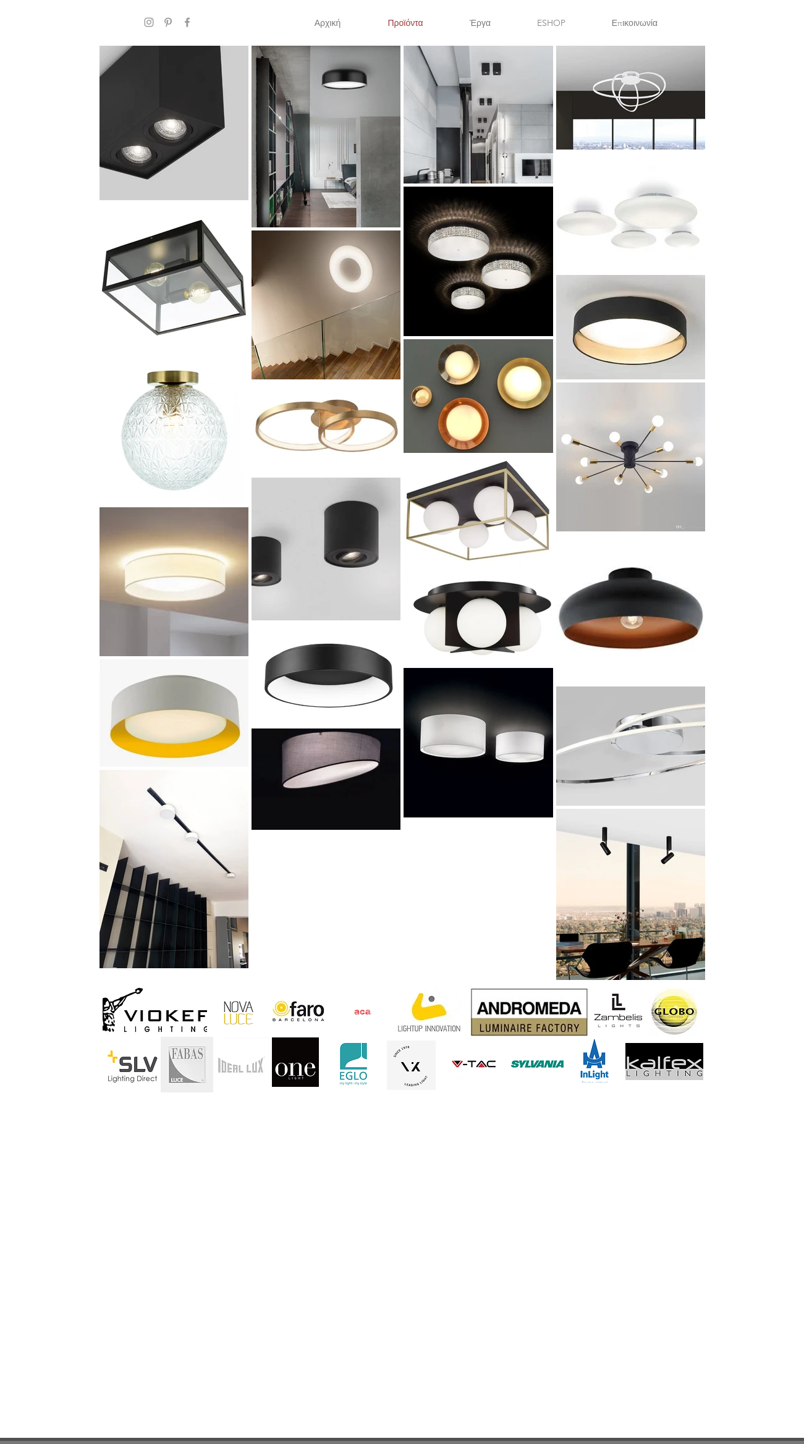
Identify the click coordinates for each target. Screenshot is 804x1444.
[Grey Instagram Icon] (149, 22)
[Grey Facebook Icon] (187, 22)
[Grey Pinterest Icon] (168, 22)
